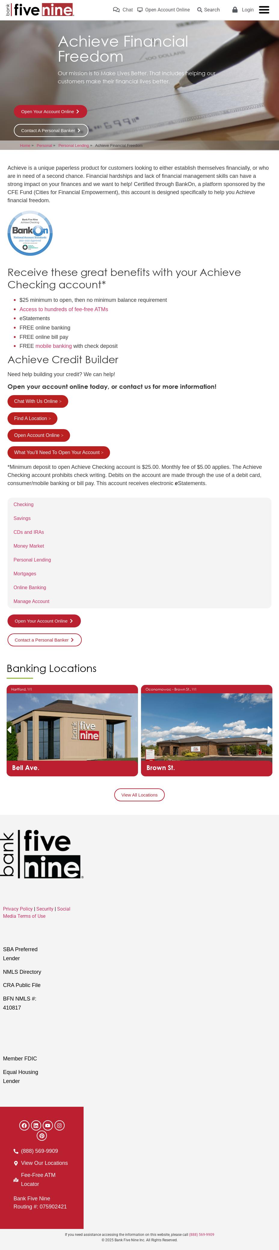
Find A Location (30, 418)
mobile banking (53, 346)
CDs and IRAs (29, 532)
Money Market (29, 546)
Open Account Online (37, 435)
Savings (22, 518)
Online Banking (30, 587)
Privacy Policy (18, 909)
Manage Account (31, 601)
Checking (24, 504)
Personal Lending (32, 559)
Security (45, 909)
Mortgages (25, 573)
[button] (9, 730)
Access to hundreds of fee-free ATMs (64, 309)
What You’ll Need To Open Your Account (57, 452)
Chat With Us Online (36, 401)
